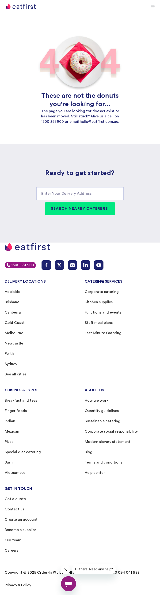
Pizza (9, 442)
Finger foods (16, 411)
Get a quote (15, 499)
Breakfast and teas (21, 400)
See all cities (15, 374)
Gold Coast (15, 323)
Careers (11, 550)
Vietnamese (15, 473)
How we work (96, 400)
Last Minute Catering (103, 333)
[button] (153, 7)
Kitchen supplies (99, 302)
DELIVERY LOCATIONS (25, 281)
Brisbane (12, 302)
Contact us (14, 509)
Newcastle (14, 343)
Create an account (21, 519)
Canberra (13, 312)
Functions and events (103, 312)
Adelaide (12, 292)
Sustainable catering (102, 421)
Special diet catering (23, 452)
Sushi (9, 462)
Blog (88, 452)
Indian (10, 421)
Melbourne (14, 333)
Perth (9, 354)
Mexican (12, 431)
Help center (95, 473)
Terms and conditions (103, 462)
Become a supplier (20, 530)
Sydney (11, 364)
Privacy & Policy (18, 585)
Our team (13, 540)
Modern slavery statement (107, 442)
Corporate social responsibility (111, 431)
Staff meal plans (99, 323)
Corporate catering (102, 292)
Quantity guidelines (102, 411)
